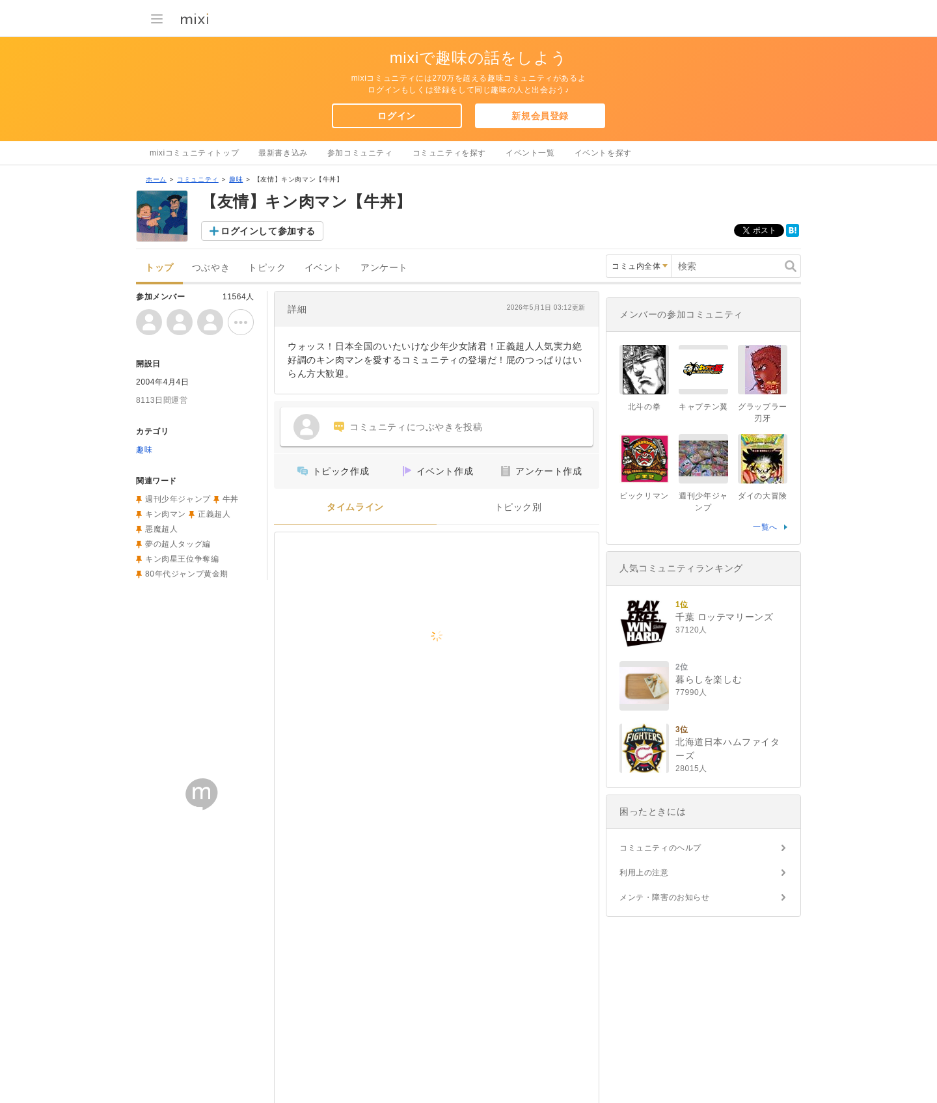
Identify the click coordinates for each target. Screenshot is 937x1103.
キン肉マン (165, 514)
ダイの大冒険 (762, 495)
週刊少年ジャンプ (178, 499)
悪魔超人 (161, 529)
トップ (159, 268)
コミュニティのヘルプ (660, 847)
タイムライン (355, 507)
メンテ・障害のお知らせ (664, 897)
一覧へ (765, 527)
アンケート (384, 268)
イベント (323, 268)
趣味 (236, 179)
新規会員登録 (540, 116)
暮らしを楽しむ (708, 679)
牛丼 (231, 499)
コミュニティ (198, 179)
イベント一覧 (530, 152)
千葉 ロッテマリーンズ (724, 617)
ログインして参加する (268, 231)
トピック (267, 268)
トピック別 (518, 507)
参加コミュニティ (360, 152)
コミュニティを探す (449, 152)
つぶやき (211, 268)
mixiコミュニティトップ (194, 152)
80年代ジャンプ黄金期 (186, 574)
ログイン (396, 116)
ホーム (156, 179)
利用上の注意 (644, 872)
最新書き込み (283, 152)
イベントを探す (603, 152)
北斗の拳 (644, 406)
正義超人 (214, 514)
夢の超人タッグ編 (178, 544)
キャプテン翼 (703, 406)
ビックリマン (644, 495)
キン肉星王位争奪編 (182, 559)
